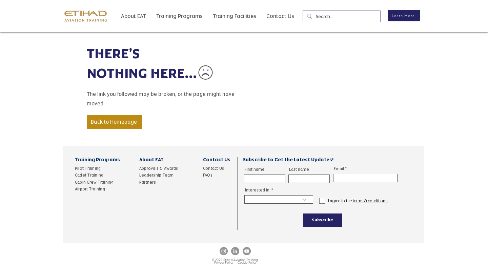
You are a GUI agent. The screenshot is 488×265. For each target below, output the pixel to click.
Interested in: (257, 190)
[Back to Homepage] (114, 122)
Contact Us (214, 168)
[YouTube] (247, 251)
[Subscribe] (322, 220)
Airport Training (90, 189)
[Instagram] (224, 251)
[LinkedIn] (235, 251)
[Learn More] (404, 15)
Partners (148, 182)
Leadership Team (156, 175)
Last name (299, 169)
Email (339, 169)
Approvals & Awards (158, 168)
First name (255, 169)
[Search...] (341, 16)
